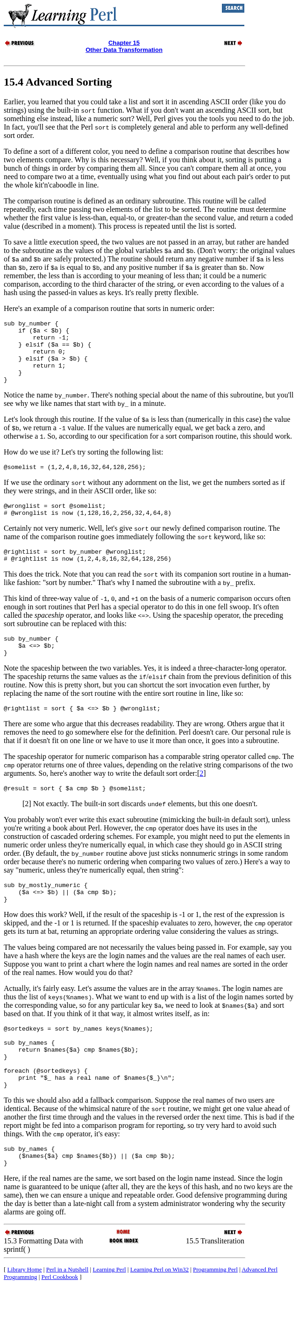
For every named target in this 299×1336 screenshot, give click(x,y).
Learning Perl (109, 1317)
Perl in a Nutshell (67, 1317)
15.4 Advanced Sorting (58, 82)
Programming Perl (215, 1317)
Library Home (24, 1317)
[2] (26, 830)
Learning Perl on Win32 (159, 1317)
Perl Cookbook (60, 1324)
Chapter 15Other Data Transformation (124, 46)
